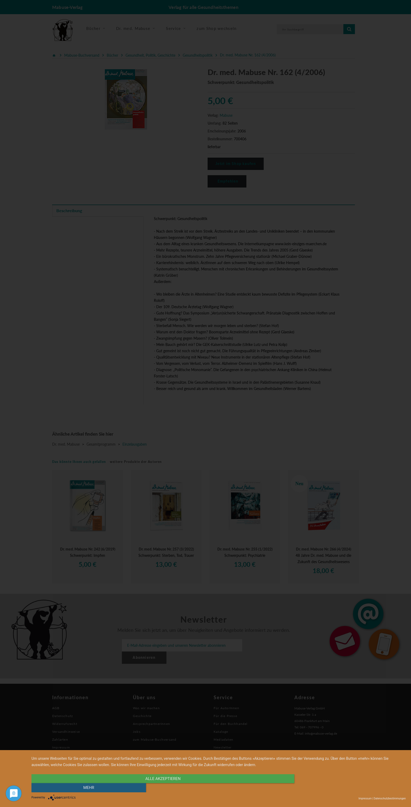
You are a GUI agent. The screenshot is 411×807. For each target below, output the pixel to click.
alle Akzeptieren (162, 787)
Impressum (365, 798)
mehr (349, 787)
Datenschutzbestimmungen (390, 798)
